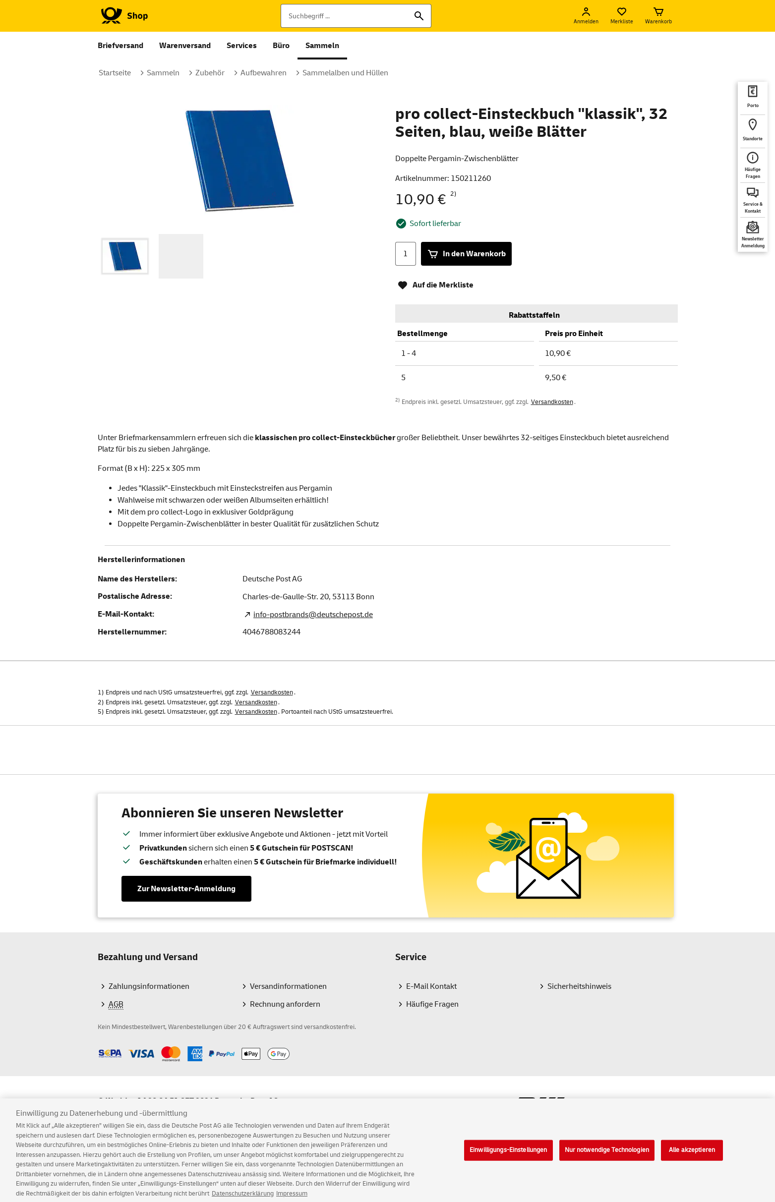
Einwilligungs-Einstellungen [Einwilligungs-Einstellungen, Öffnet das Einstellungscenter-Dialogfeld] (508, 1157)
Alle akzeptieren (692, 1157)
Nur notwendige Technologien (607, 1157)
